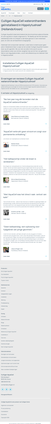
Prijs (47, 8)
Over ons (3, 338)
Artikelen (3, 316)
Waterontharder (5, 319)
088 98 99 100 (5, 382)
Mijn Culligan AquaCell (7, 347)
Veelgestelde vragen (6, 294)
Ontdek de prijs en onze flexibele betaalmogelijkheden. (31, 1)
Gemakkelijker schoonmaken (8, 357)
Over (18, 13)
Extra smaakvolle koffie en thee (9, 366)
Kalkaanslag (4, 306)
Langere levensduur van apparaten (10, 360)
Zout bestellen (5, 274)
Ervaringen (12, 13)
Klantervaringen (5, 344)
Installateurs (4, 334)
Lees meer (6, 124)
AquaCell (3, 13)
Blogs (2, 322)
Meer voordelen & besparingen (9, 369)
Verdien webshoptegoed (7, 341)
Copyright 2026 (5, 417)
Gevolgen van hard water (7, 354)
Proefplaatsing (5, 303)
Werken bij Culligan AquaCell (8, 331)
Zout (24, 13)
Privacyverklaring (5, 408)
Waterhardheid (5, 325)
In (9, 16)
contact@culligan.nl (7, 385)
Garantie (3, 288)
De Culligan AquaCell (6, 271)
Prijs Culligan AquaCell (7, 277)
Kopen (2, 309)
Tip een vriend (5, 280)
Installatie (3, 297)
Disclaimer (4, 414)
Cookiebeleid (4, 411)
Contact (30, 13)
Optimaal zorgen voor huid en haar (10, 363)
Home (2, 16)
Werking (3, 300)
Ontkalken (4, 328)
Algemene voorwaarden (7, 405)
